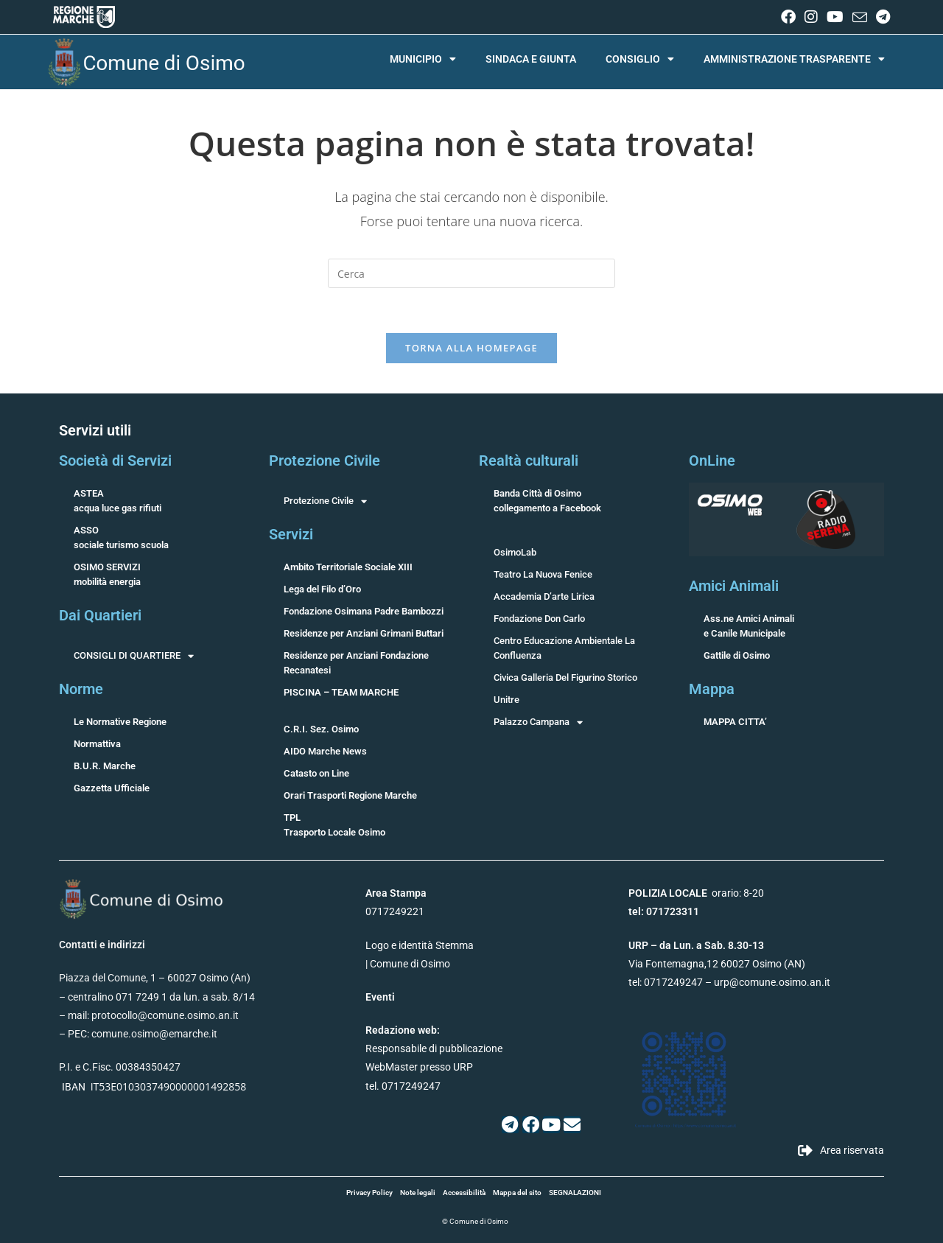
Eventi (380, 997)
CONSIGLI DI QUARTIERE (134, 656)
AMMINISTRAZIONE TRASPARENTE (794, 58)
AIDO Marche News (325, 751)
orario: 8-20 (696, 893)
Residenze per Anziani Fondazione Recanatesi (356, 663)
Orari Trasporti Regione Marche (350, 795)
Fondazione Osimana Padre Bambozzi (364, 611)
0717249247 (673, 982)
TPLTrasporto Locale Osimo (334, 825)
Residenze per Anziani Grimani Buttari (364, 633)
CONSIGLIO (640, 58)
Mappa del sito (517, 1192)
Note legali (417, 1192)
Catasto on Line (316, 773)
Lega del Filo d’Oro (322, 589)
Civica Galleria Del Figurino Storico (565, 677)
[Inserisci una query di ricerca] (471, 273)
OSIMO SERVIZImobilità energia (107, 574)
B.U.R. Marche (105, 765)
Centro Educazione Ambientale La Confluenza (564, 648)
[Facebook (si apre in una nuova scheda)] (788, 17)
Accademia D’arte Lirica (544, 596)
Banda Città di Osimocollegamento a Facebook (547, 501)
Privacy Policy (369, 1192)
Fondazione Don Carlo (539, 618)
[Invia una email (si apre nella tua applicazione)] (860, 18)
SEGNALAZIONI (575, 1192)
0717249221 (394, 911)
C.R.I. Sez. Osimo (321, 729)
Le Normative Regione (120, 721)
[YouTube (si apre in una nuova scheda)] (835, 17)
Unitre (506, 699)
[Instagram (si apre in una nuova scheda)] (811, 17)
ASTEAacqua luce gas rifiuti (117, 501)
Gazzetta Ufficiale (112, 788)
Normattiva (97, 743)
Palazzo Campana (538, 722)
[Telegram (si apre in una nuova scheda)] (881, 17)
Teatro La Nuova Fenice (543, 574)
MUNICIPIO (423, 58)
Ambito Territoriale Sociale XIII (348, 567)
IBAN (73, 1087)
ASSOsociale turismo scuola (121, 537)
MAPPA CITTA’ (735, 721)
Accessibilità (464, 1192)
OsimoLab (515, 552)
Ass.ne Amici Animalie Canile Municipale (749, 626)
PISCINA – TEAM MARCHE (341, 692)
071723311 (672, 911)
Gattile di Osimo (737, 655)
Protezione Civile (325, 501)
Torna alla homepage (471, 347)
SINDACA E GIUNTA (530, 59)
